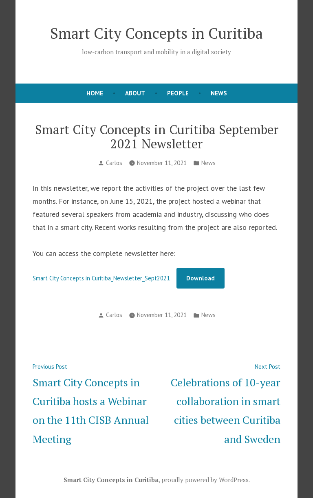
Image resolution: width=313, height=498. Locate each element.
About (135, 93)
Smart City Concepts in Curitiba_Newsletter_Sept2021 (101, 278)
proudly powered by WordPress (205, 480)
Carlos (114, 163)
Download (200, 278)
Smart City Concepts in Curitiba (156, 33)
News (219, 93)
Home (94, 93)
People (178, 93)
